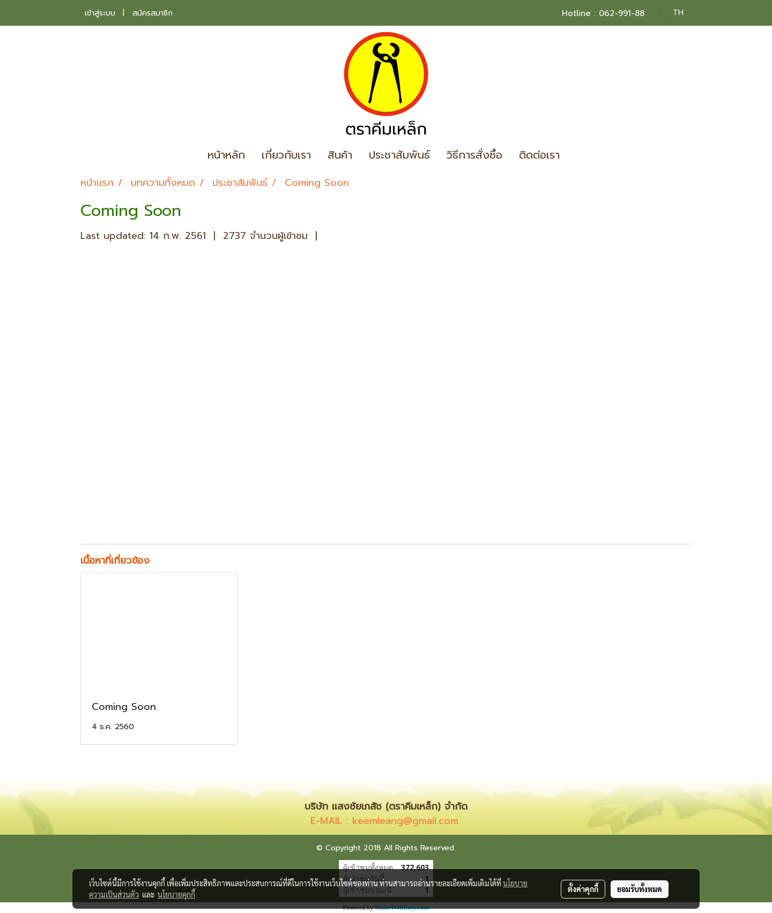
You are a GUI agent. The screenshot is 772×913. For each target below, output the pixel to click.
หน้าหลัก (226, 155)
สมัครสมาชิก (152, 13)
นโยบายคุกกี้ (176, 894)
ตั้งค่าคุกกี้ (583, 889)
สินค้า (340, 155)
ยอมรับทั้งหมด (639, 889)
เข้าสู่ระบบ (100, 13)
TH (672, 12)
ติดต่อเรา (539, 155)
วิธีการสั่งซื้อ (474, 155)
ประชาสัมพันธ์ (399, 155)
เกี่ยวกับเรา (286, 155)
